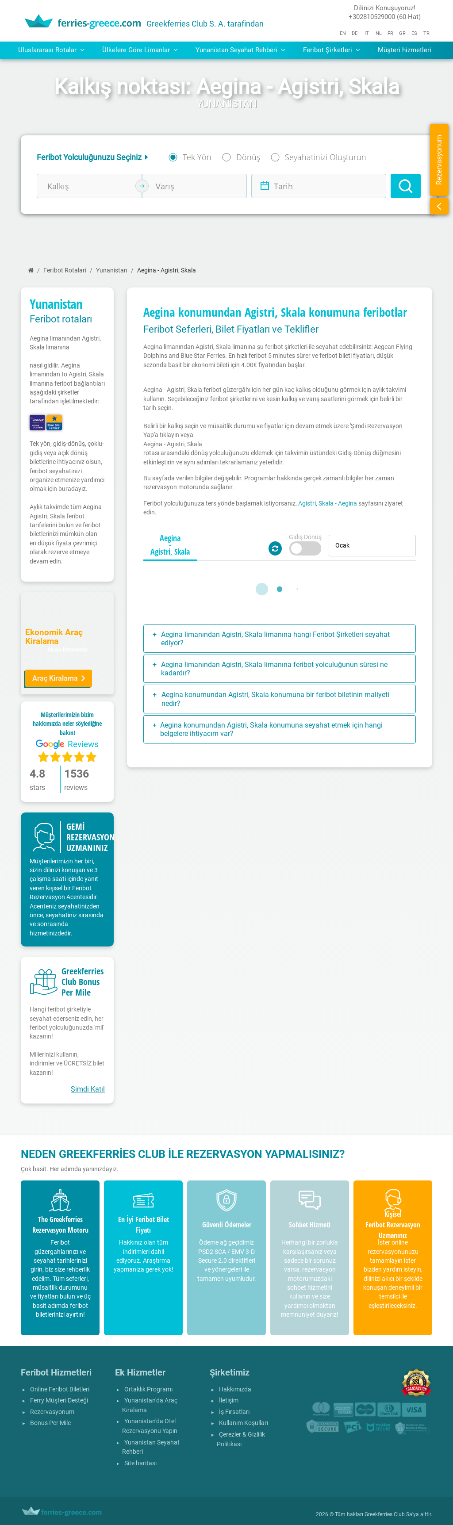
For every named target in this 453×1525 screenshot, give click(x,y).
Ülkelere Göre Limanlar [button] (140, 50)
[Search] (406, 186)
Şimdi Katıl (88, 1089)
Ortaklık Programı (148, 1389)
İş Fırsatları (234, 1412)
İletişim (228, 1400)
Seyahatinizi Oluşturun (325, 157)
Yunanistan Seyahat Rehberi (151, 1447)
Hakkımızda (235, 1389)
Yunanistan (111, 270)
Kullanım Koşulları (243, 1423)
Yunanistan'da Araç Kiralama (149, 1405)
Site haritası (140, 1463)
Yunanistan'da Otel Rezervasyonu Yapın (149, 1426)
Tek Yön (197, 157)
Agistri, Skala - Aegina (327, 503)
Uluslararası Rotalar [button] (51, 50)
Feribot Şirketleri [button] (331, 50)
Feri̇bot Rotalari (64, 270)
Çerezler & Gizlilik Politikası (241, 1439)
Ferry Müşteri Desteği (59, 1400)
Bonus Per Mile (50, 1423)
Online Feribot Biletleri (59, 1389)
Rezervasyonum (52, 1412)
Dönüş (248, 157)
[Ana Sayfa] (31, 270)
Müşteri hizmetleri (404, 50)
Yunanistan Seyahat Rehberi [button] (240, 50)
